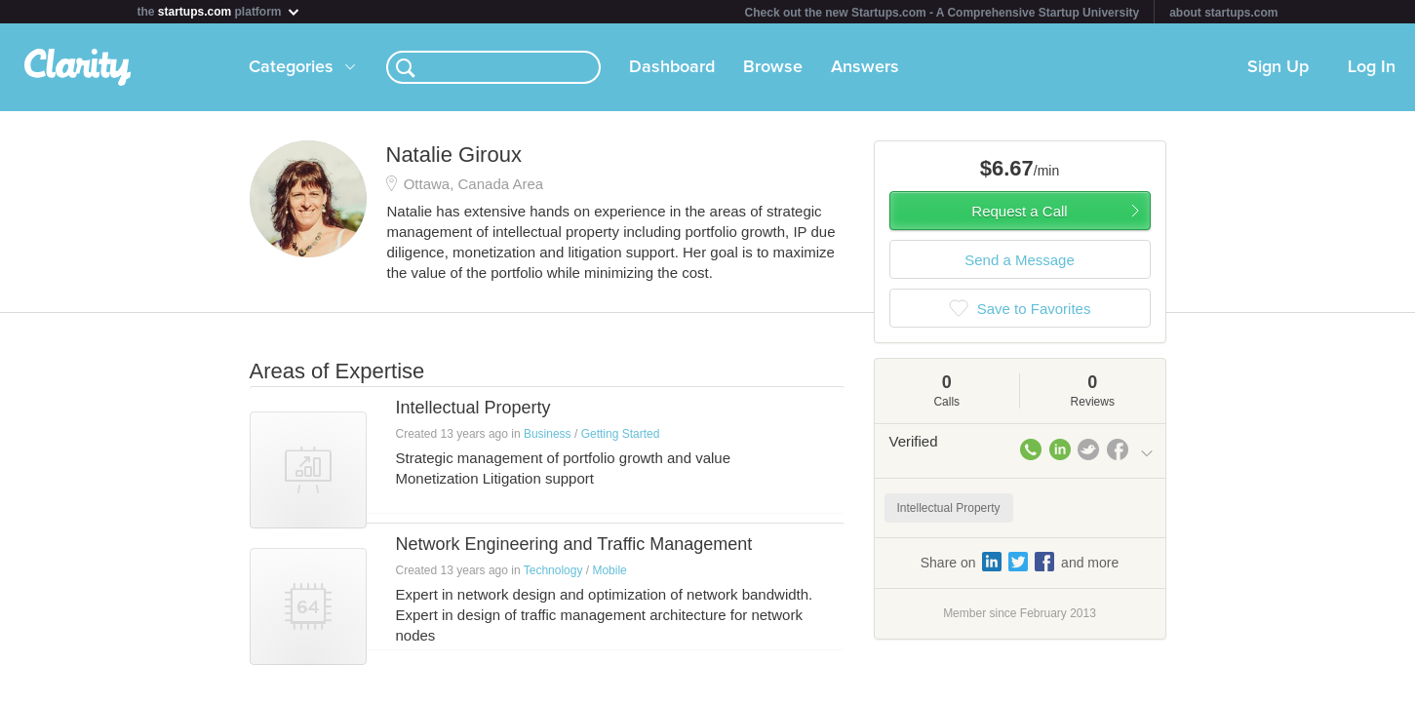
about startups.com (1223, 13)
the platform (219, 11)
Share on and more (1020, 561)
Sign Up (1278, 67)
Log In (1371, 67)
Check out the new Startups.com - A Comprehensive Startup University (942, 13)
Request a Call (1019, 211)
